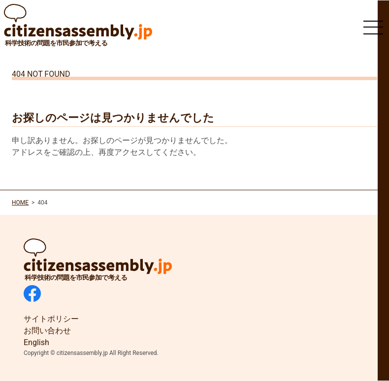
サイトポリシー (51, 318)
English (36, 342)
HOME (20, 202)
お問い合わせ (47, 330)
